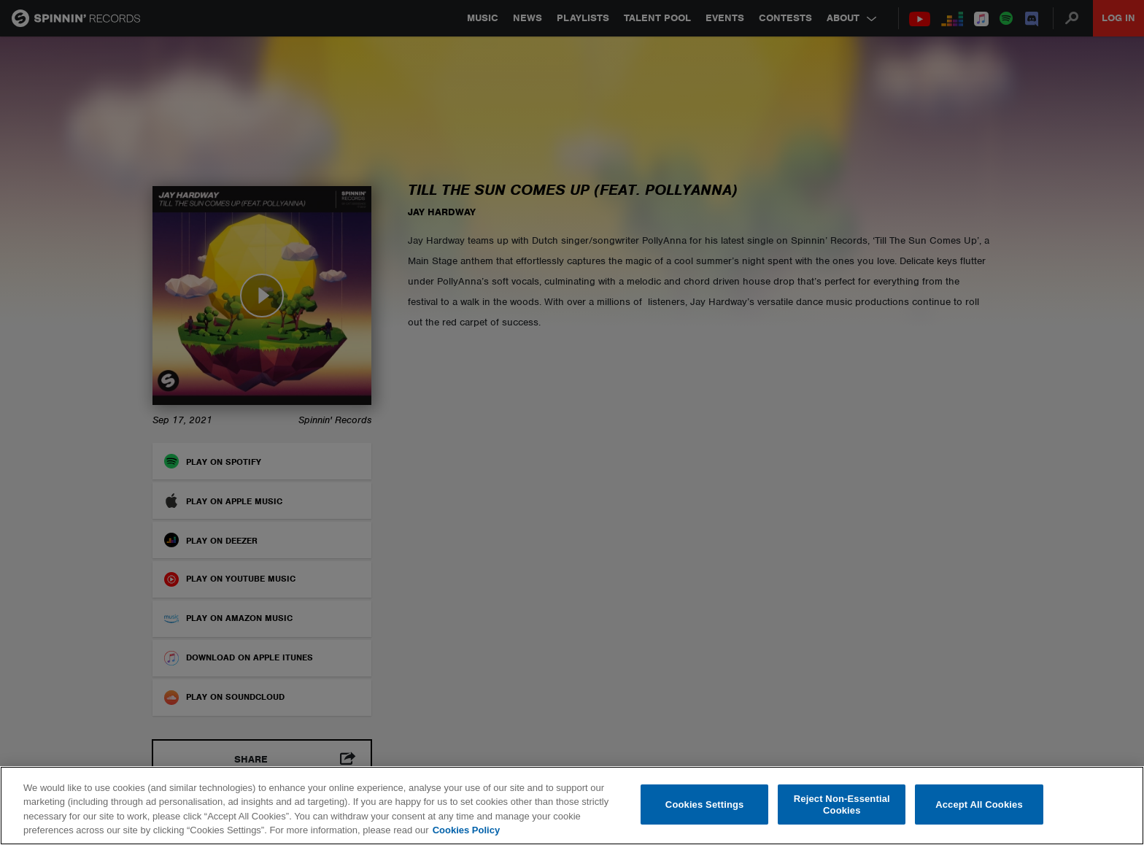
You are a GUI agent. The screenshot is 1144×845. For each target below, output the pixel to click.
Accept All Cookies (979, 804)
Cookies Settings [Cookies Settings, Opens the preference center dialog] (704, 804)
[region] (572, 805)
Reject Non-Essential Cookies (842, 804)
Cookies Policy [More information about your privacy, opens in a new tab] (466, 830)
